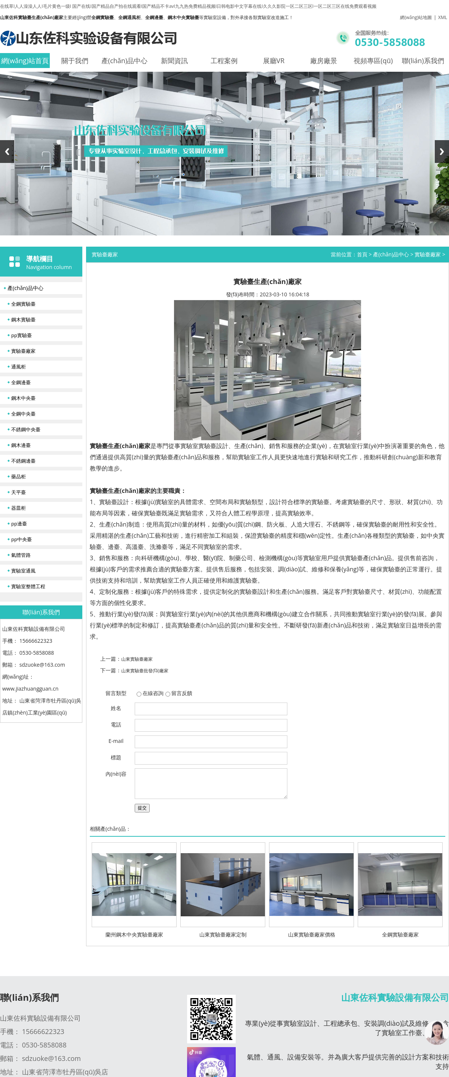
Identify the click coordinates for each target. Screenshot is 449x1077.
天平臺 (18, 492)
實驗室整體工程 (28, 586)
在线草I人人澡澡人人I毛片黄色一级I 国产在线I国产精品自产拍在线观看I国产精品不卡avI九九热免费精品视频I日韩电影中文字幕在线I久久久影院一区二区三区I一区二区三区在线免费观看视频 (188, 6)
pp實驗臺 (21, 335)
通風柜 (18, 366)
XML (442, 17)
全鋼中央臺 (23, 413)
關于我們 (74, 60)
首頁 (362, 254)
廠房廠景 (323, 60)
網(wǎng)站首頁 (25, 60)
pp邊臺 (19, 523)
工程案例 (224, 60)
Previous (7, 151)
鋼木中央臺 (23, 398)
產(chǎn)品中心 (124, 60)
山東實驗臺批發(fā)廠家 (144, 670)
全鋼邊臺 (21, 382)
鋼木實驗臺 (23, 319)
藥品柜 (18, 476)
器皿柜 (18, 507)
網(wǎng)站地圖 (416, 17)
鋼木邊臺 (21, 445)
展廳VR (274, 60)
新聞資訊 (174, 60)
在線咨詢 (153, 693)
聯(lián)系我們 (423, 60)
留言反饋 (181, 693)
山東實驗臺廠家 (137, 659)
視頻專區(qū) (373, 60)
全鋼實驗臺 (23, 303)
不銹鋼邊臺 (23, 460)
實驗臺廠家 (23, 351)
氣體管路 (21, 555)
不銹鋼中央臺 (25, 429)
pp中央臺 (21, 539)
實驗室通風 (23, 570)
